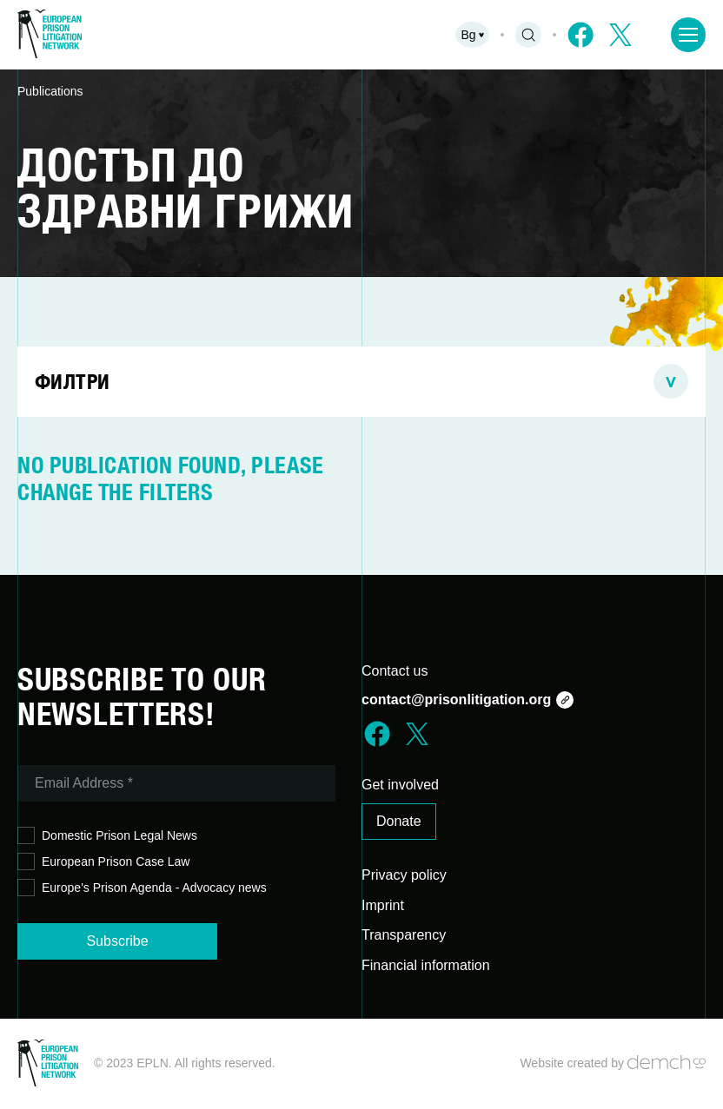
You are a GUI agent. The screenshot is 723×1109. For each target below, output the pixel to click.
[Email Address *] (176, 783)
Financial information (426, 965)
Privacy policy (404, 875)
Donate (398, 821)
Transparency (404, 934)
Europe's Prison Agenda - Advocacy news (142, 888)
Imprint (383, 905)
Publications (50, 91)
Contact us (395, 670)
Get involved (400, 784)
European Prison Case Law (103, 862)
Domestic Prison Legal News (107, 836)
